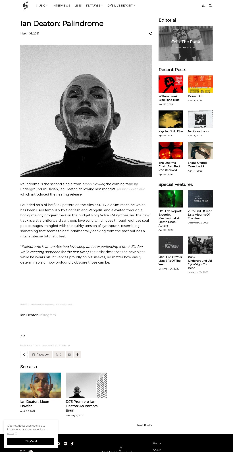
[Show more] (77, 354)
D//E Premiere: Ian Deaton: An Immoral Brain (82, 406)
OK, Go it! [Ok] (31, 441)
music (37, 345)
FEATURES (93, 5)
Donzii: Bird (195, 96)
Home (157, 443)
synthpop (60, 345)
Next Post (143, 425)
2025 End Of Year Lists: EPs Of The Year (170, 260)
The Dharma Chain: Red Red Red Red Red (169, 166)
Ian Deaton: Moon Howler (34, 404)
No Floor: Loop (198, 131)
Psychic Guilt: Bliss (171, 131)
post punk (47, 345)
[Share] (150, 34)
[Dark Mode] (204, 6)
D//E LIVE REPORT (120, 5)
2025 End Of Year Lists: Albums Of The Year (199, 214)
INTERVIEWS (61, 5)
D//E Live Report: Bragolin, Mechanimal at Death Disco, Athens (170, 218)
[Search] (210, 6)
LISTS (78, 5)
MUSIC (40, 5)
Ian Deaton (24, 304)
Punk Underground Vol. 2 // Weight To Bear (200, 262)
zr (69, 345)
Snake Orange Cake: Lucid (197, 164)
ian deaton (25, 345)
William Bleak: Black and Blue (169, 98)
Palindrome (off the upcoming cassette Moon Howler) (52, 304)
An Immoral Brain (130, 189)
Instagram (47, 315)
